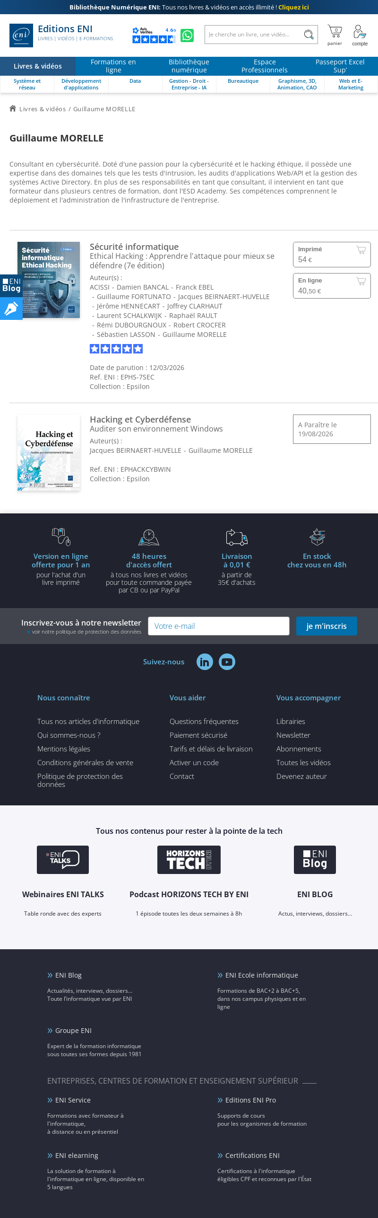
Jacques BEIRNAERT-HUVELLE (224, 296)
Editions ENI (61, 35)
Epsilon (138, 386)
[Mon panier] (334, 35)
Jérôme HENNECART (128, 305)
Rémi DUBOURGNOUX (131, 324)
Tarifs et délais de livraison (211, 748)
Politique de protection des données (80, 780)
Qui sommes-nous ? (68, 735)
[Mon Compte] (360, 35)
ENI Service (73, 1099)
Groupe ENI (73, 1030)
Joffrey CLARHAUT (195, 305)
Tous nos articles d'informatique (88, 721)
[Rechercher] (309, 34)
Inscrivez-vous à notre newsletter (81, 626)
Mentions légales (63, 748)
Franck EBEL (195, 286)
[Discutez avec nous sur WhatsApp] (187, 35)
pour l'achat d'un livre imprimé (61, 568)
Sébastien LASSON (126, 334)
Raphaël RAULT (193, 315)
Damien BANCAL (143, 286)
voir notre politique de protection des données (86, 631)
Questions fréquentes (204, 721)
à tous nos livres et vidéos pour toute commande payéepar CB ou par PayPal (149, 572)
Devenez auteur (301, 776)
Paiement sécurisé (198, 735)
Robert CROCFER (199, 324)
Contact (182, 776)
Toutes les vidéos (303, 762)
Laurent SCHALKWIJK (129, 315)
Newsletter (293, 735)
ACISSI (100, 286)
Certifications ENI (252, 1155)
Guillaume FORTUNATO (134, 296)
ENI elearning (76, 1155)
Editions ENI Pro (250, 1099)
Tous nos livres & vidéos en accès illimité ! (189, 7)
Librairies (290, 721)
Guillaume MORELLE (195, 334)
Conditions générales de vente (85, 762)
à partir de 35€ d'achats (236, 568)
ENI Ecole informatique (261, 975)
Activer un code (194, 762)
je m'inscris (327, 626)
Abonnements (298, 748)
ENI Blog (68, 975)
